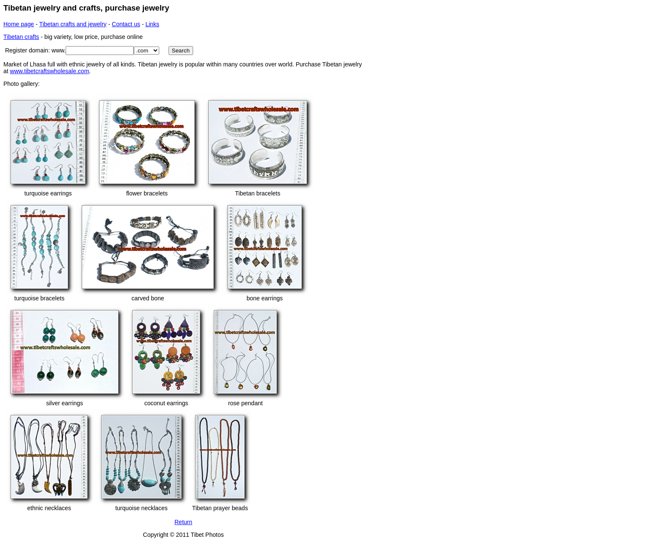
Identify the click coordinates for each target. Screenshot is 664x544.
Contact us (126, 24)
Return (183, 522)
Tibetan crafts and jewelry (73, 24)
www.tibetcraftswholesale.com (49, 71)
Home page (18, 24)
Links (152, 24)
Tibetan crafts (21, 36)
